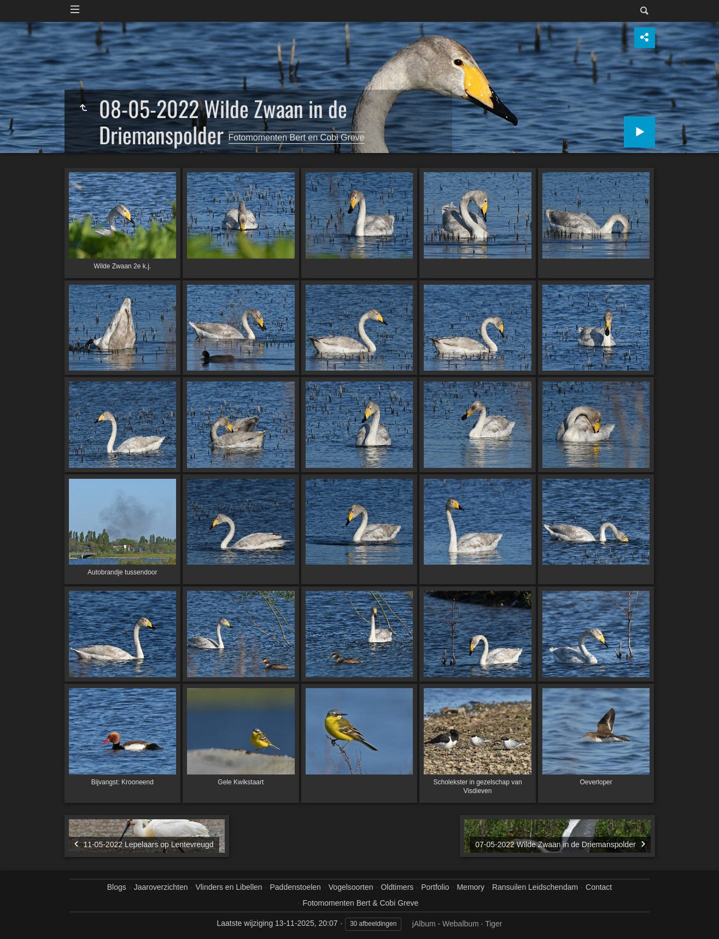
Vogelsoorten (351, 887)
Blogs (116, 887)
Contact (599, 887)
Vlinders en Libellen (228, 887)
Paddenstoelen (295, 887)
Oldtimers (397, 887)
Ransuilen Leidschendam (535, 887)
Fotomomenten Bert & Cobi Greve (361, 903)
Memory (470, 887)
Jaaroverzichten (161, 887)
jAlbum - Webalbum (445, 923)
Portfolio (435, 887)
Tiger (493, 923)
